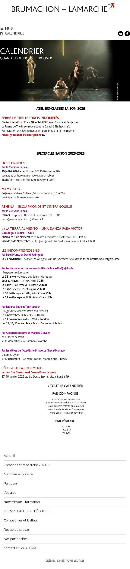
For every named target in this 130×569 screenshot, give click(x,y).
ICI (44, 135)
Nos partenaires (15, 539)
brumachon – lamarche (59, 9)
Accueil (9, 456)
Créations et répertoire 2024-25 (27, 465)
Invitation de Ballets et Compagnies (66, 409)
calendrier (14, 33)
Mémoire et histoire (18, 474)
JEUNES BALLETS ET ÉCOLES (26, 511)
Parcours (10, 483)
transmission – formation (22, 502)
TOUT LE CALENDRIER (66, 386)
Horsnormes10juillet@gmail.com (35, 179)
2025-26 (66, 433)
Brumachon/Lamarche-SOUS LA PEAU (66, 402)
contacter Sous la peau (21, 548)
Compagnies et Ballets (20, 520)
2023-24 (66, 426)
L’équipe (10, 493)
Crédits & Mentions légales (65, 560)
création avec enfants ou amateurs (66, 406)
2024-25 (66, 430)
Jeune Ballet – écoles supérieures (66, 412)
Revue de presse (16, 529)
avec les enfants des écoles (66, 399)
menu (10, 29)
